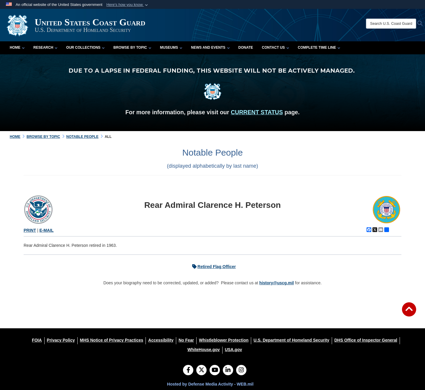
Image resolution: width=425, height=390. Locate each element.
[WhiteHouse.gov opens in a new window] (203, 349)
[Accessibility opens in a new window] (161, 340)
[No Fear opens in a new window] (186, 340)
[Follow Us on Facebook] (188, 370)
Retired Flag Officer (212, 266)
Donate (245, 47)
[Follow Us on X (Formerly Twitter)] (201, 370)
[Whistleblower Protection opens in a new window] (224, 340)
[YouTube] (215, 370)
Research (45, 47)
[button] (127, 5)
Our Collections (85, 47)
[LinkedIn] (228, 370)
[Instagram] (241, 370)
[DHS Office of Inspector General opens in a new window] (365, 340)
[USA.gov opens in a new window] (233, 349)
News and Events (210, 47)
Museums (171, 47)
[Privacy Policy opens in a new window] (61, 340)
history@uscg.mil (276, 282)
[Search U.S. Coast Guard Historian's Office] (391, 24)
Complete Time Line (319, 47)
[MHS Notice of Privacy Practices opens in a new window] (111, 340)
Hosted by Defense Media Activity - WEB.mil (210, 384)
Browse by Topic (132, 47)
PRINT (30, 230)
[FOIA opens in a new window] (37, 340)
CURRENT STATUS (257, 112)
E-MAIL (46, 230)
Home (17, 47)
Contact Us (275, 47)
